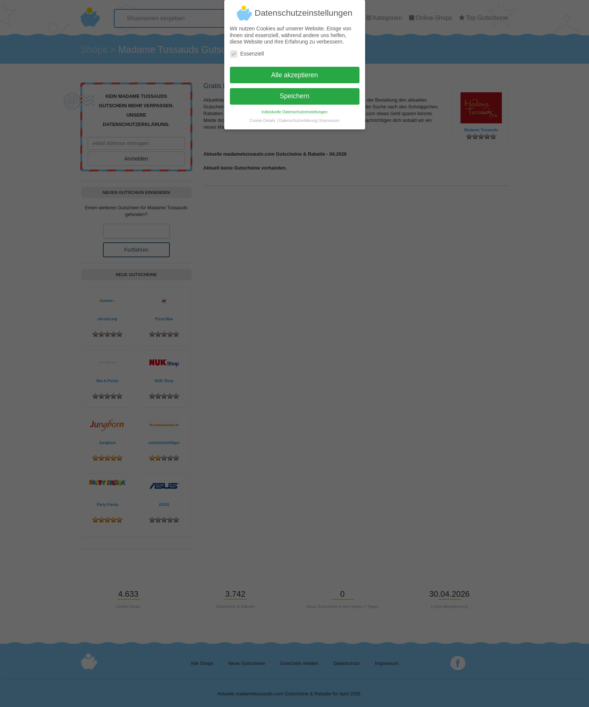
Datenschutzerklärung (298, 117)
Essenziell (247, 50)
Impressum (329, 117)
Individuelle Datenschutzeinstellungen (294, 109)
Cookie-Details (262, 117)
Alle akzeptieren (294, 71)
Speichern (295, 93)
